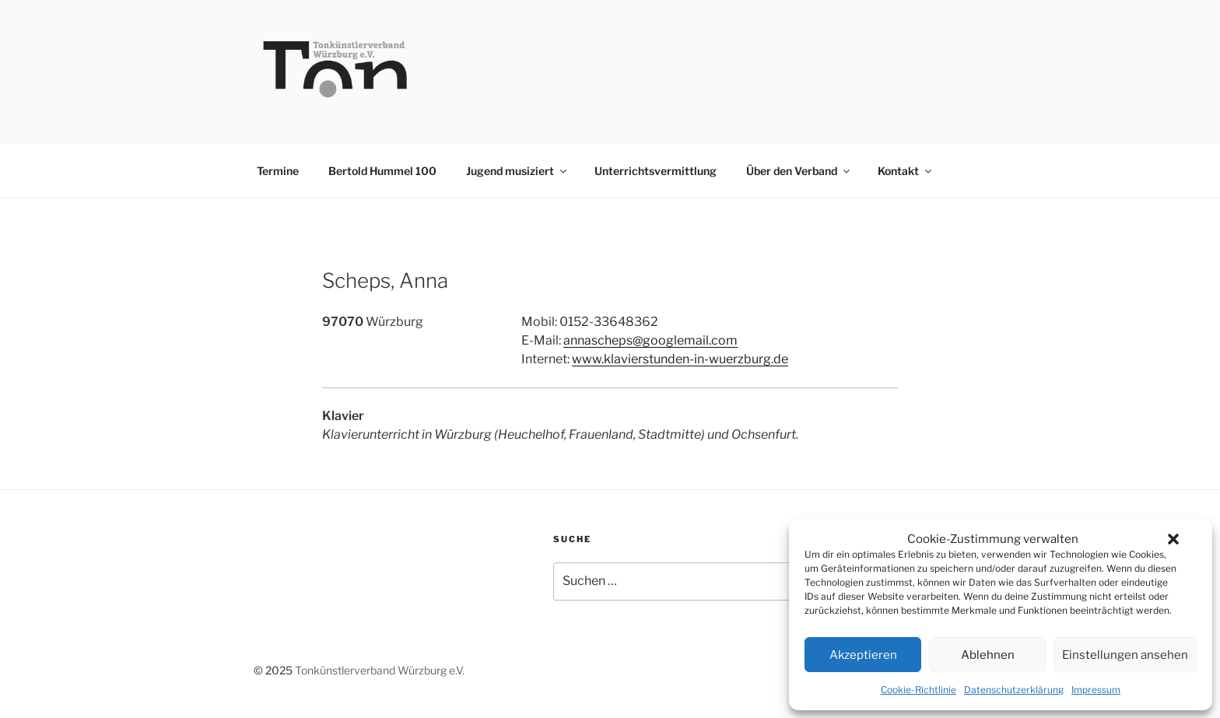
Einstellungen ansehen (1125, 655)
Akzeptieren (863, 655)
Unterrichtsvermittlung (655, 170)
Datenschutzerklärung (1014, 689)
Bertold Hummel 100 (382, 170)
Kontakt (906, 170)
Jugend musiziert (517, 170)
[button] (1173, 539)
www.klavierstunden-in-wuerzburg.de (680, 359)
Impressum (1095, 689)
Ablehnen (988, 655)
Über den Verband (799, 170)
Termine (278, 170)
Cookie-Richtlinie (918, 689)
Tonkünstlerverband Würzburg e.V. (380, 670)
